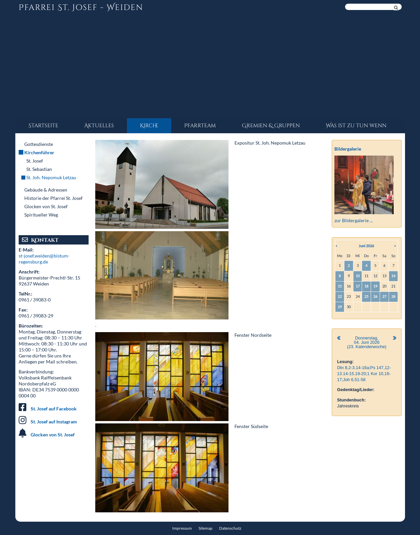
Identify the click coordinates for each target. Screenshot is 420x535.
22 (340, 296)
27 (384, 296)
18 (366, 286)
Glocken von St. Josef (53, 434)
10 (358, 275)
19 (375, 286)
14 (393, 275)
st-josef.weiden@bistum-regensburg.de (44, 259)
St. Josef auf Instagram (54, 421)
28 (393, 296)
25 (366, 296)
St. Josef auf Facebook (54, 408)
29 (340, 306)
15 (340, 286)
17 (358, 286)
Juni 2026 (366, 246)
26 (375, 296)
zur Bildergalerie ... (353, 220)
